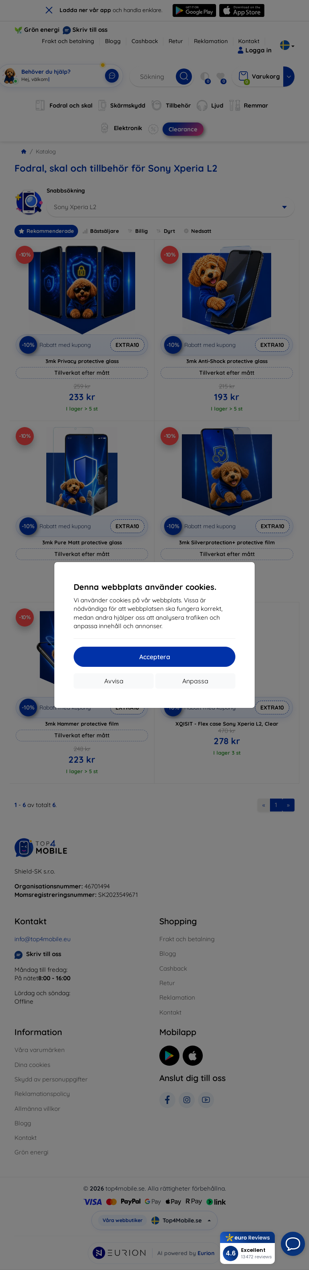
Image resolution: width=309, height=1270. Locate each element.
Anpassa (195, 681)
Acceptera (154, 657)
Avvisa (114, 681)
